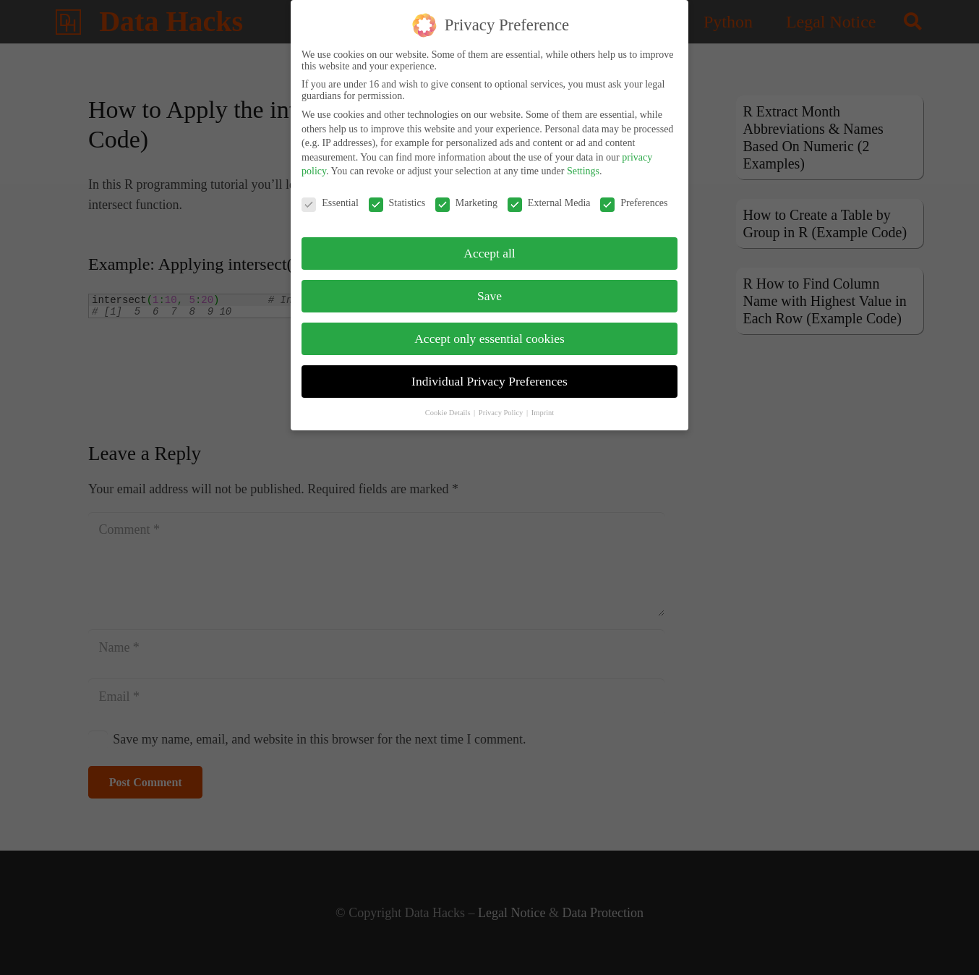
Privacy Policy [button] (502, 405)
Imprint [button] (543, 405)
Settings (583, 163)
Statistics (397, 196)
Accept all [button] (489, 246)
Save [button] (489, 288)
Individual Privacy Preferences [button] (489, 374)
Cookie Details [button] (448, 405)
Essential (330, 196)
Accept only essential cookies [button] (489, 331)
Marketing (466, 196)
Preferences (633, 196)
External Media (549, 196)
